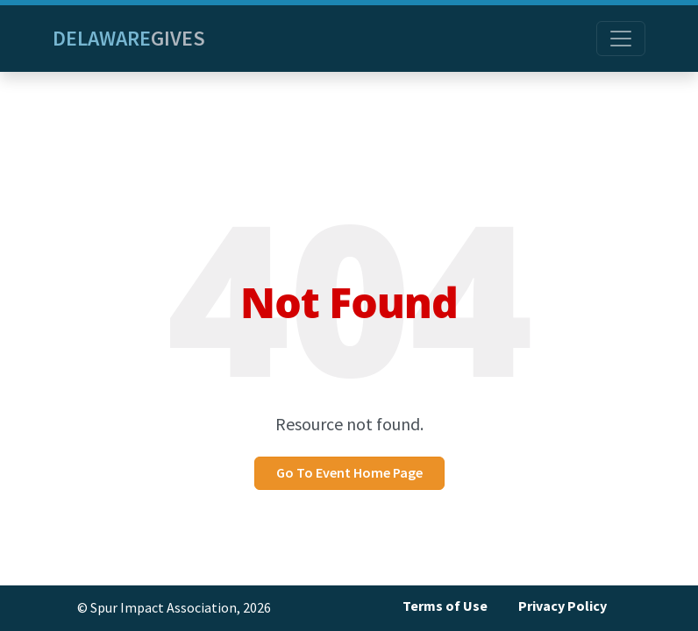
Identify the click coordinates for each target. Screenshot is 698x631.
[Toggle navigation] (620, 38)
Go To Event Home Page (349, 473)
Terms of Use (445, 606)
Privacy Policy (562, 606)
